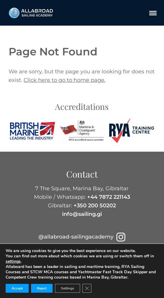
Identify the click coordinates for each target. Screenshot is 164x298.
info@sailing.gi (82, 214)
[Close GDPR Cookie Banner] (86, 288)
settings (13, 261)
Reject (42, 288)
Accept (17, 288)
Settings (67, 288)
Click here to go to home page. (64, 80)
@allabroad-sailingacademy (81, 237)
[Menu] (153, 13)
